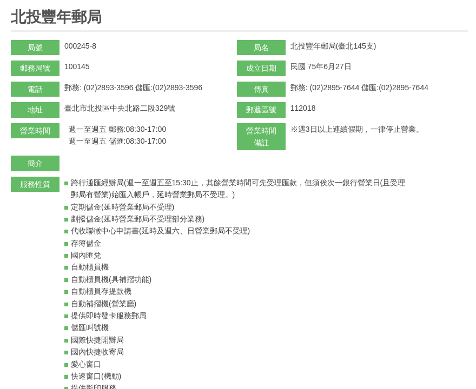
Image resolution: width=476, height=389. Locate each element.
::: (14, 4)
